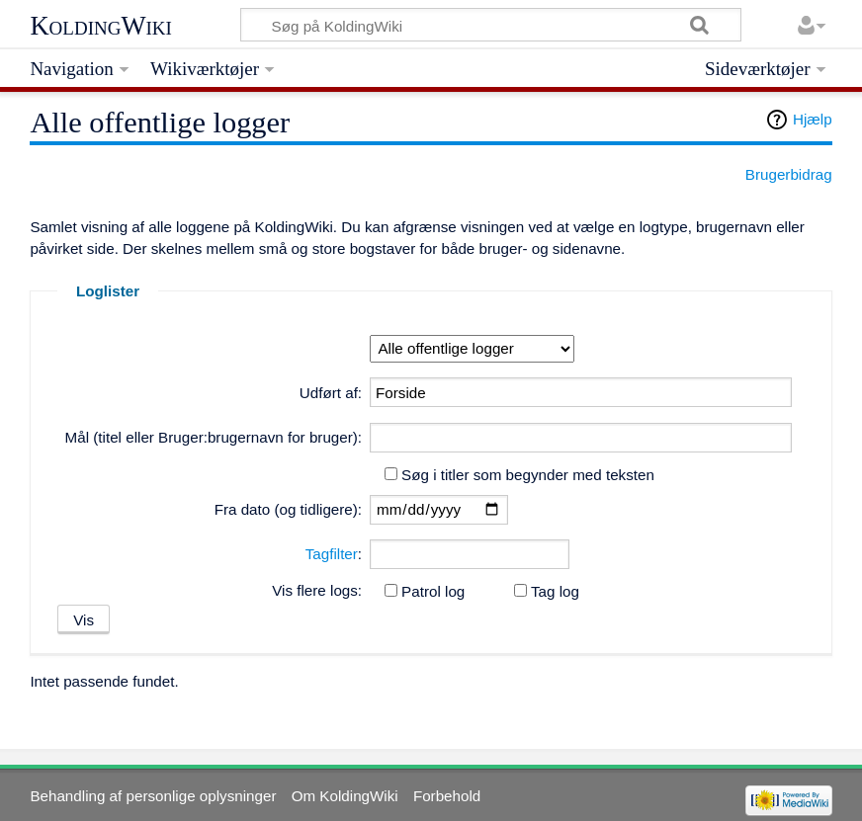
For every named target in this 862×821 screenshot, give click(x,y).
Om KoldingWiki (345, 795)
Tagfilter (331, 553)
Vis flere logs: (317, 590)
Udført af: (331, 392)
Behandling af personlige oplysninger (153, 795)
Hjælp (812, 119)
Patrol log (433, 591)
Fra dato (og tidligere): (288, 509)
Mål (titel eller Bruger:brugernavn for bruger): (214, 437)
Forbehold (446, 795)
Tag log (555, 591)
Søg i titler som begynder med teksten (527, 474)
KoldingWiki (101, 26)
